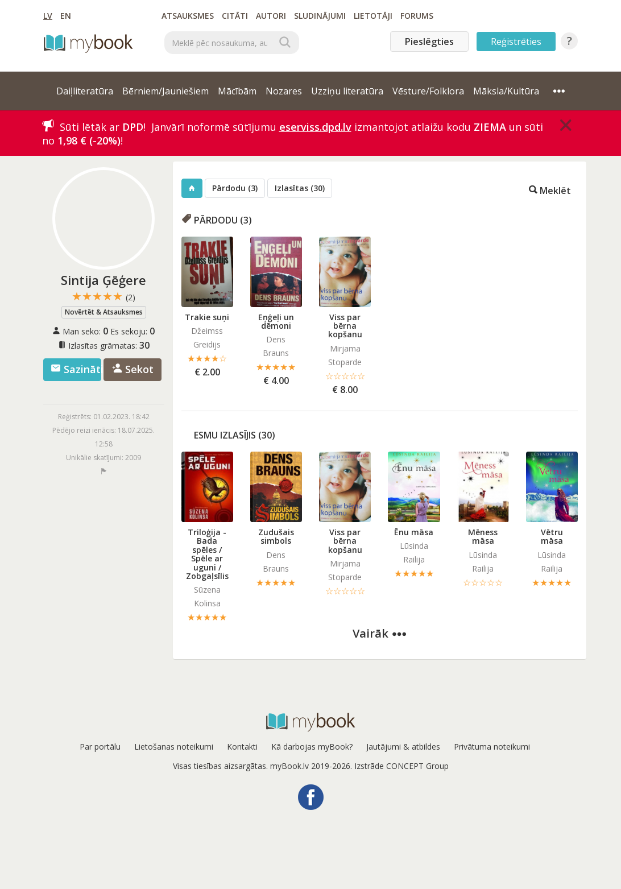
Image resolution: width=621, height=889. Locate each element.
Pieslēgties (429, 41)
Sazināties (76, 369)
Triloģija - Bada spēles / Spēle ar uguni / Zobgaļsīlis (207, 554)
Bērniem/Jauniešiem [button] (165, 91)
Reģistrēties (516, 41)
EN (65, 15)
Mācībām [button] (237, 91)
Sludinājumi (320, 15)
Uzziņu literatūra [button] (347, 91)
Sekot (133, 369)
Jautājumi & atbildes (403, 746)
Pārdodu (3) (235, 188)
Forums (416, 15)
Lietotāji (373, 15)
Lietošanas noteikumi (173, 746)
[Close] (566, 125)
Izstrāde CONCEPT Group (401, 765)
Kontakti (242, 746)
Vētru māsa (552, 536)
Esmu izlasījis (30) (234, 435)
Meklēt (550, 189)
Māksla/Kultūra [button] (506, 91)
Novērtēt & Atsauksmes (104, 312)
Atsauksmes (188, 15)
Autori (271, 15)
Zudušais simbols (276, 536)
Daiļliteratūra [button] (84, 91)
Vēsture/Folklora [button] (428, 91)
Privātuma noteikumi (492, 746)
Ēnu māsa (413, 532)
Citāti (235, 15)
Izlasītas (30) (300, 188)
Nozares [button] (284, 91)
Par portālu (100, 746)
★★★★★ (103, 297)
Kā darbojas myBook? (312, 746)
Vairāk (379, 633)
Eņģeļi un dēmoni (276, 321)
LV (47, 15)
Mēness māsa (483, 536)
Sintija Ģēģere (103, 279)
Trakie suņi (207, 317)
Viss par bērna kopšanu (345, 326)
